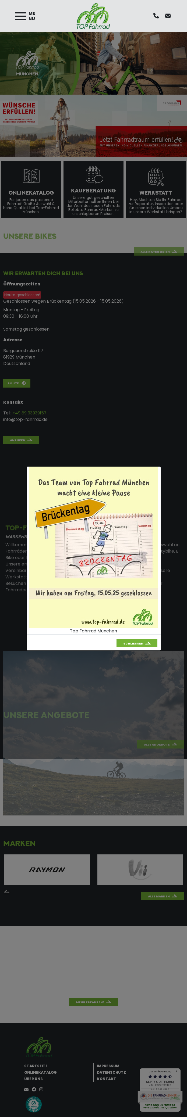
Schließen (133, 643)
